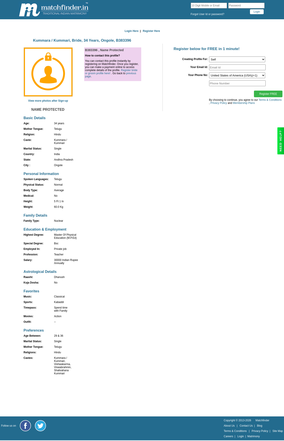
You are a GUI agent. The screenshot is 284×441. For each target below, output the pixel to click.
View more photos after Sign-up (48, 100)
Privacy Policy (260, 431)
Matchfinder (262, 420)
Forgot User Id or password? (207, 14)
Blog (259, 425)
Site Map (278, 431)
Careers (228, 436)
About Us (229, 425)
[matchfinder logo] (53, 9)
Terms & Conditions (270, 99)
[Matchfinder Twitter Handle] (40, 425)
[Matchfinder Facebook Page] (25, 425)
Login (240, 436)
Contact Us (246, 425)
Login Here (132, 31)
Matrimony (253, 436)
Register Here (151, 31)
